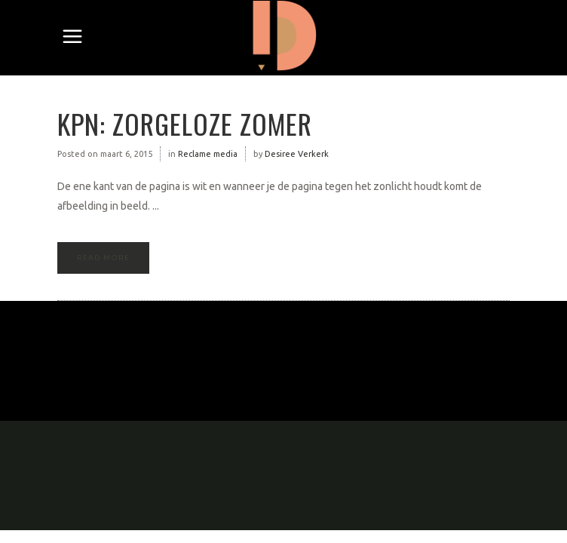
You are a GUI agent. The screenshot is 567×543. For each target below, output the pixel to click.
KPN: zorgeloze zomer (184, 123)
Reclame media (208, 153)
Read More (103, 257)
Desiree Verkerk (297, 153)
